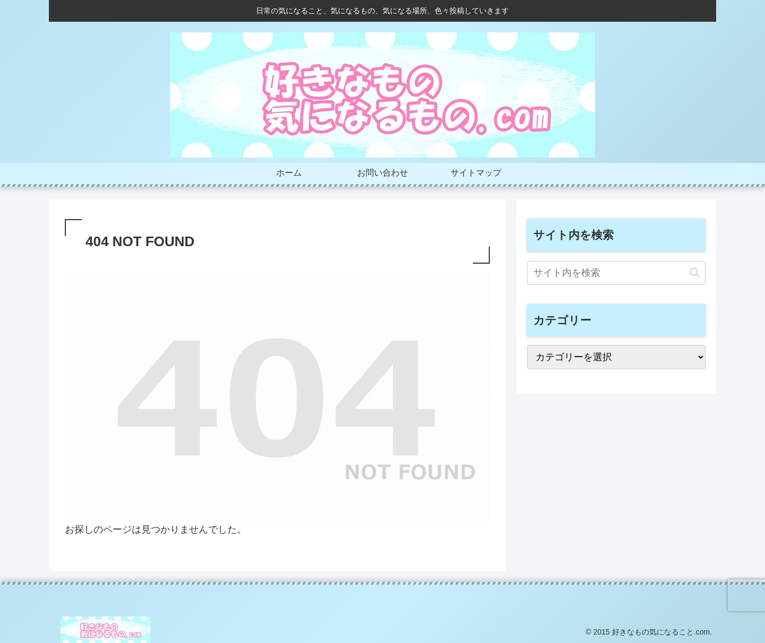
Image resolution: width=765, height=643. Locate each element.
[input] (616, 273)
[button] (694, 272)
